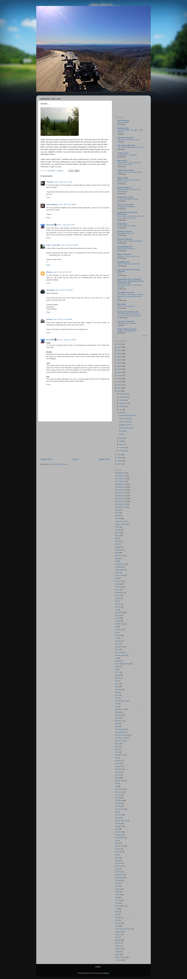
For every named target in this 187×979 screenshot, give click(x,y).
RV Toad (118, 806)
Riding (117, 778)
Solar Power (119, 846)
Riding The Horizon (124, 239)
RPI (116, 783)
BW (116, 561)
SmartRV (118, 832)
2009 (119, 458)
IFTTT (117, 672)
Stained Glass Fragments (126, 249)
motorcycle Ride (121, 738)
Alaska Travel (120, 521)
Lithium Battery (120, 701)
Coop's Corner (123, 153)
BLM (116, 544)
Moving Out (119, 741)
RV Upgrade (119, 809)
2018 (119, 369)
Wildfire (117, 951)
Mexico (117, 718)
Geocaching (119, 647)
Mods (117, 726)
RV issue (118, 795)
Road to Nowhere (124, 254)
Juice (117, 692)
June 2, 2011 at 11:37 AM (63, 182)
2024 (119, 350)
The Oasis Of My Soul (125, 321)
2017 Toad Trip (120, 481)
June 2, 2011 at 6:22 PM (69, 245)
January (122, 451)
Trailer (117, 892)
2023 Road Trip (120, 498)
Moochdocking (120, 729)
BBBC (117, 535)
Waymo (117, 946)
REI (116, 758)
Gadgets (118, 641)
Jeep (116, 686)
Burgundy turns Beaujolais (126, 206)
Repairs (118, 766)
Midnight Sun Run (125, 425)
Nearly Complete (123, 122)
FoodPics (118, 629)
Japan (117, 684)
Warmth (118, 943)
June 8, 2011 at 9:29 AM (64, 290)
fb (115, 627)
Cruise (117, 590)
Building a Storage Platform (126, 331)
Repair (117, 763)
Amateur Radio (120, 524)
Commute (118, 581)
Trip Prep (118, 900)
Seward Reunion (121, 820)
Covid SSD (119, 587)
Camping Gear (120, 564)
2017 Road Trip (120, 479)
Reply (48, 197)
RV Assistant (119, 789)
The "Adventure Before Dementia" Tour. (130, 147)
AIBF (117, 513)
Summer (118, 872)
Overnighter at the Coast (125, 233)
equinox (118, 604)
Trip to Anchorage (125, 418)
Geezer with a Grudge (125, 170)
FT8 (116, 638)
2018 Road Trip (120, 484)
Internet (117, 675)
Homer (117, 666)
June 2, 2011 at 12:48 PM (67, 204)
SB (116, 812)
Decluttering (119, 592)
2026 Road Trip (120, 507)
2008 (119, 461)
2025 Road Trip (120, 504)
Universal (118, 923)
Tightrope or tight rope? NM (126, 323)
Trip (116, 897)
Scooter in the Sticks (125, 138)
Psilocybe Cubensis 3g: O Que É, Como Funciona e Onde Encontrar (129, 315)
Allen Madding (51, 204)
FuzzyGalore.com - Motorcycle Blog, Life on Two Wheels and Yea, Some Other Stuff (130, 281)
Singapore (118, 826)
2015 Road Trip (120, 476)
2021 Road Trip (120, 493)
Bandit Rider (122, 224)
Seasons (118, 815)
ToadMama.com (123, 262)
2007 (119, 464)
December (123, 394)
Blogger (118, 547)
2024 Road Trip (120, 501)
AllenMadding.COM (124, 247)
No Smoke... (123, 431)
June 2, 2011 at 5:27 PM (66, 225)
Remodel (118, 761)
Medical (118, 712)
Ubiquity (118, 917)
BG (116, 538)
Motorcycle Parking (122, 735)
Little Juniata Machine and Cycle (128, 139)
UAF (116, 914)
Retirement (119, 769)
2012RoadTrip (120, 473)
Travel (117, 894)
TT (116, 909)
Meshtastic (119, 715)
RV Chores (119, 792)
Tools (117, 886)
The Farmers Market (126, 428)
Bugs (117, 558)
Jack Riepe (50, 290)
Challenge (118, 567)
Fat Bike (118, 621)
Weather (118, 949)
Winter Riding (120, 957)
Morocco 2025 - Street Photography (129, 241)
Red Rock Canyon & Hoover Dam (128, 264)
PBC (116, 752)
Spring (117, 860)
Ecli (116, 601)
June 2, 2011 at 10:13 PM (62, 272)
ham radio (118, 652)
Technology (119, 877)
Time (119, 273)
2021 (119, 360)
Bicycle (117, 541)
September (123, 403)
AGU (116, 510)
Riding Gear (119, 781)
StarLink (118, 863)
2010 (119, 454)
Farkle (117, 618)
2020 (119, 363)
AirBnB (117, 516)
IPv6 (116, 681)
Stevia (117, 869)
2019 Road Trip (120, 487)
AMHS (117, 527)
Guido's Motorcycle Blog (126, 329)
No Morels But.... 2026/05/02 (127, 155)
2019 (119, 366)
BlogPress (118, 550)
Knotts (117, 695)
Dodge (117, 598)
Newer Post (46, 459)
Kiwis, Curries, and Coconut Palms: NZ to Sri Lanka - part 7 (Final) (130, 217)
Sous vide (118, 852)
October (122, 400)
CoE (116, 578)
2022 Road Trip (120, 496)
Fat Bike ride (119, 624)
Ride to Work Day (125, 422)
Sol (116, 840)
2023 (119, 354)
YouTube (118, 960)
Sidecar (117, 823)
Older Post (104, 459)
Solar (117, 843)
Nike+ (117, 743)
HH (116, 658)
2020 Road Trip (120, 490)
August (122, 406)
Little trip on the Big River (126, 306)
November (123, 397)
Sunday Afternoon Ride (127, 415)
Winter (117, 954)
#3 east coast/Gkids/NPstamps (127, 199)
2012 (119, 388)
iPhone (117, 678)
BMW (117, 553)
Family (117, 615)
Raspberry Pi (119, 755)
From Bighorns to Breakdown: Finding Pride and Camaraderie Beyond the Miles (130, 296)
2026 (119, 344)
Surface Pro (119, 875)
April (121, 441)
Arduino (118, 530)
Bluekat (49, 272)
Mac (116, 706)
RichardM (50, 225)
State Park (118, 866)
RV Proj (117, 798)
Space (117, 857)
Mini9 (117, 723)
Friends (117, 635)
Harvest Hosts (120, 655)
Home (75, 459)
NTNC (117, 746)
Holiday (117, 661)
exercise (118, 607)
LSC (116, 704)
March (121, 444)
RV (116, 786)
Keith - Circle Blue (53, 245)
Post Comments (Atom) (58, 464)
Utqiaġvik (118, 932)
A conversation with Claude (126, 226)
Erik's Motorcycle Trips (126, 145)
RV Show (118, 803)
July (121, 409)
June (121, 413)
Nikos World (122, 161)
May (121, 438)
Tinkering (118, 880)
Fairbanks (118, 612)
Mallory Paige (122, 178)
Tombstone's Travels (125, 197)
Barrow (117, 533)
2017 (119, 372)
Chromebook (119, 570)
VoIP (116, 937)
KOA (116, 698)
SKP (116, 829)
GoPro (117, 649)
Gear (117, 644)
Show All (144, 336)
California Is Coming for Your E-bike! (129, 172)
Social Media (119, 838)
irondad (49, 319)
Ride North (121, 304)
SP (116, 855)
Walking (118, 940)
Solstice (118, 849)
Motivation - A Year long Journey (128, 256)
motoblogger (119, 732)
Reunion (118, 772)
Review (117, 775)
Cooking (118, 584)
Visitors (117, 934)
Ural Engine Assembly (123, 929)
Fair (116, 610)
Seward (117, 818)
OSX (116, 749)
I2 (115, 669)
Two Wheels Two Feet (125, 292)
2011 (119, 391)
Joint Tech (118, 689)
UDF (116, 920)
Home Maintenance (122, 664)
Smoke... (122, 434)
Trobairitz (50, 182)
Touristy (118, 889)
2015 (119, 379)
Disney (117, 595)
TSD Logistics (120, 906)
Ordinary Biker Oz (124, 187)
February (122, 447)
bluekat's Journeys (124, 231)
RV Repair (118, 800)
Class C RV (119, 575)
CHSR (117, 572)
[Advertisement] (75, 440)
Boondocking (119, 555)
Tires (117, 883)
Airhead (118, 518)
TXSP (117, 912)
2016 (119, 375)
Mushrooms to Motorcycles (127, 312)
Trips (117, 903)
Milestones (119, 721)
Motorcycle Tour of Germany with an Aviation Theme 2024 (129, 163)
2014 (119, 382)
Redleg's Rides (123, 128)
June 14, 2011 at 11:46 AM (66, 340)
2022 (119, 357)
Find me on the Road (125, 205)
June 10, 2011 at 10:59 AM (62, 319)
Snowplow (118, 835)
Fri (116, 632)
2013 (119, 385)
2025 (119, 347)
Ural (116, 926)
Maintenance (119, 709)
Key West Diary (123, 120)
